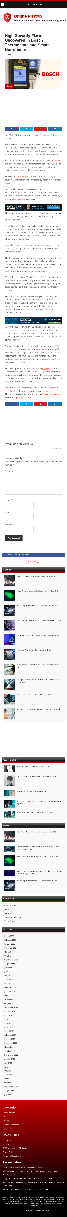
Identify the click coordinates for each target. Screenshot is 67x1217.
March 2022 (9, 1079)
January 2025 (9, 944)
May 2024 (8, 976)
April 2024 (8, 980)
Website (9, 525)
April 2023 (8, 1027)
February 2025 (10, 940)
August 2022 (9, 1059)
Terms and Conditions (12, 1156)
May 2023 (8, 1023)
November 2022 (10, 1047)
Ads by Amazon (57, 448)
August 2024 (9, 964)
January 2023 (9, 1039)
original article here (23, 397)
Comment (10, 471)
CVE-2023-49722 (23, 176)
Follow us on (18, 555)
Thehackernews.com (52, 394)
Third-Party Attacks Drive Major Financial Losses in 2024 (26, 1168)
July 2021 (8, 1095)
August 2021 (9, 1091)
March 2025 (9, 936)
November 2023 (10, 1000)
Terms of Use (55, 1204)
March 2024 (9, 984)
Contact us (7, 1140)
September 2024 (11, 960)
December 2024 (10, 948)
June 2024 (8, 972)
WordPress (29, 1210)
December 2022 (10, 1043)
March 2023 (9, 1031)
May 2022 (8, 1071)
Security (7, 913)
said (20, 199)
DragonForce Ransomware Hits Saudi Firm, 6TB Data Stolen (27, 1179)
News (9, 86)
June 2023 (8, 1019)
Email (8, 512)
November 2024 (10, 952)
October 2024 (9, 956)
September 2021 (11, 1087)
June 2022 (8, 1067)
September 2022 (11, 1055)
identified (45, 368)
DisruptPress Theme (42, 1210)
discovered (56, 160)
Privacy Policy (8, 1152)
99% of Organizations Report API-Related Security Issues (26, 1189)
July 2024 (8, 968)
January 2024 (9, 992)
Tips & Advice (9, 921)
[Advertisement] (33, 108)
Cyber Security (10, 905)
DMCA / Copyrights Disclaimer (15, 1148)
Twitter (50, 388)
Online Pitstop (35, 4)
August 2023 (9, 1011)
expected (40, 349)
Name (8, 500)
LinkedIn (9, 391)
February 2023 (10, 1035)
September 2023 (11, 1008)
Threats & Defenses (12, 917)
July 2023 (8, 1015)
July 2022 (8, 1063)
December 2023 (10, 996)
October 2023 (9, 1004)
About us (6, 1144)
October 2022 (9, 1051)
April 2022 (8, 1075)
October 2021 (9, 1083)
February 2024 (10, 988)
